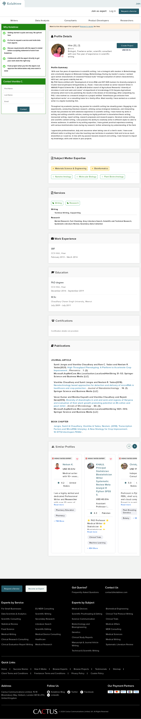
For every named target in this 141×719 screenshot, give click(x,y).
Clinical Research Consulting (14, 639)
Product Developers (99, 20)
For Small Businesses (11, 608)
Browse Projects (81, 669)
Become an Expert (49, 589)
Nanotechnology (62, 176)
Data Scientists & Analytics (13, 613)
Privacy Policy (77, 673)
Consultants (70, 20)
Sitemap (117, 669)
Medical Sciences (114, 634)
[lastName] (23, 94)
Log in (112, 11)
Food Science (7, 629)
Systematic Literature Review (119, 644)
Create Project (127, 45)
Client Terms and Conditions (14, 673)
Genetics (76, 632)
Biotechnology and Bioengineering (81, 626)
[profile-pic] (57, 466)
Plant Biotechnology (113, 176)
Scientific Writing (43, 613)
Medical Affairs (113, 624)
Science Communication (83, 619)
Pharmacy (60, 515)
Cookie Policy (97, 673)
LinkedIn (53, 695)
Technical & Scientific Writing (85, 650)
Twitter (72, 692)
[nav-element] (129, 446)
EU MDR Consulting (44, 608)
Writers (14, 20)
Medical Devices (79, 608)
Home (4, 669)
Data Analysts (42, 20)
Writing (57, 203)
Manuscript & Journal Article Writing (85, 644)
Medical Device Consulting (48, 634)
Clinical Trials (95, 537)
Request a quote (86, 26)
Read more (59, 504)
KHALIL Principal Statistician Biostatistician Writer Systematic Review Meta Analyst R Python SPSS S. (104, 479)
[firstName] (23, 88)
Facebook (87, 692)
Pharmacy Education (65, 510)
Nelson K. (68, 464)
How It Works (40, 669)
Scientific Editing (43, 629)
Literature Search (43, 624)
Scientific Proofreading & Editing (87, 613)
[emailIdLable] (23, 101)
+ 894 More (92, 548)
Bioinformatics (101, 168)
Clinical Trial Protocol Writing (119, 613)
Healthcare (40, 639)
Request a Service (129, 11)
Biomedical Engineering (117, 608)
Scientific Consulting (11, 619)
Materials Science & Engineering (70, 168)
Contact (23, 109)
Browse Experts (60, 669)
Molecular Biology (86, 176)
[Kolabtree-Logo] (11, 3)
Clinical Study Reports (82, 637)
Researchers (127, 20)
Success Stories (20, 669)
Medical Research (43, 644)
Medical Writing (8, 634)
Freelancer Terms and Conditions (49, 673)
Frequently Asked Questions (85, 592)
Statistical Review (9, 624)
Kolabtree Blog (56, 692)
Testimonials (101, 669)
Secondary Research (45, 619)
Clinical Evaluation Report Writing (17, 644)
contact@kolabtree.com (116, 592)
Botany (126, 518)
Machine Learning (97, 543)
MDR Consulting (113, 629)
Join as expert (98, 11)
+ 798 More (59, 521)
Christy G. (135, 464)
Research (73, 203)
